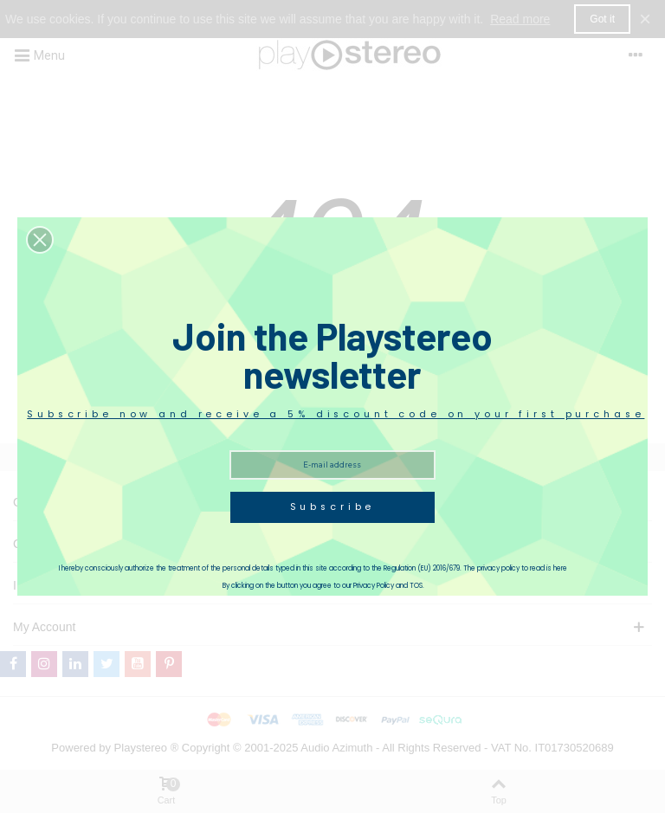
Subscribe (333, 506)
